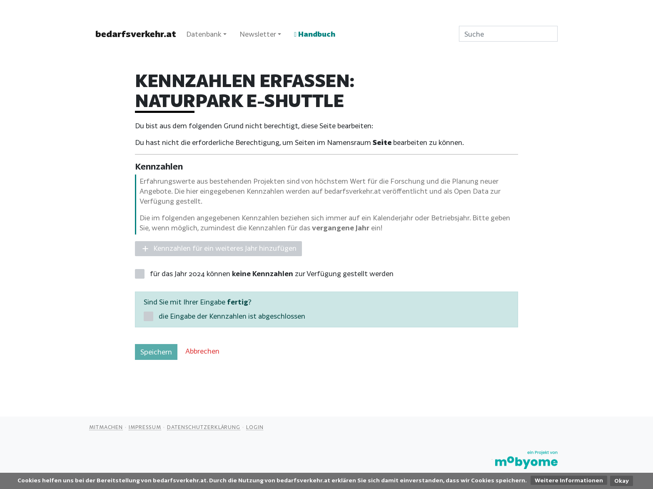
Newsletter (257, 34)
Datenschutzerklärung (203, 427)
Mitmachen (106, 427)
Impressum (145, 427)
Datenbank (204, 34)
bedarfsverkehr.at (135, 34)
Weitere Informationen (569, 480)
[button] (218, 249)
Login (255, 427)
